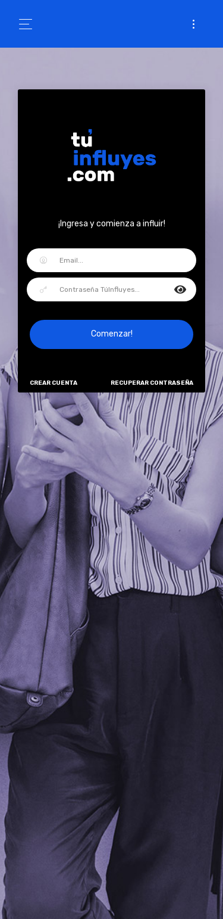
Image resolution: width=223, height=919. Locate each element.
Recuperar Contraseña (152, 383)
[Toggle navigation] (29, 24)
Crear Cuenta (53, 383)
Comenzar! (112, 334)
